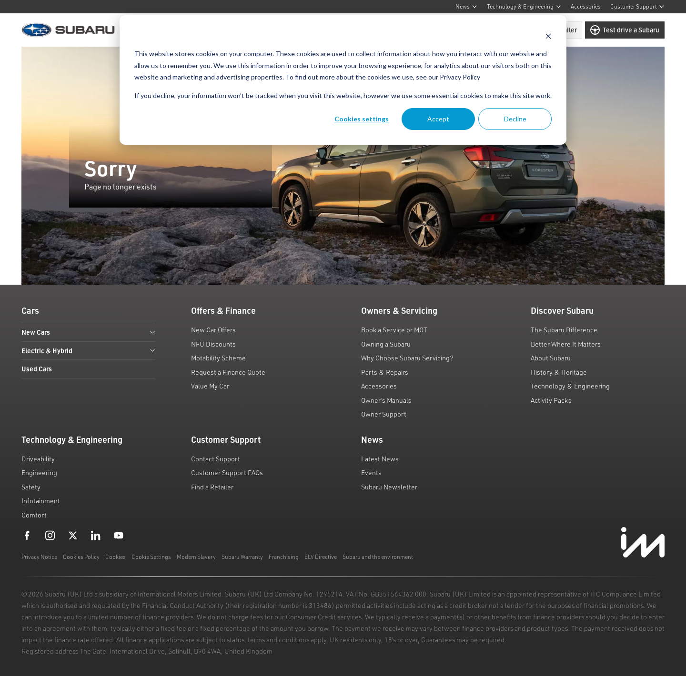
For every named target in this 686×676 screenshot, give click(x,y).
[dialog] (343, 80)
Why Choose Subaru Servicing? (407, 358)
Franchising (284, 556)
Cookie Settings (151, 556)
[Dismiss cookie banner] (548, 36)
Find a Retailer (212, 487)
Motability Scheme (218, 358)
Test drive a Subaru (624, 30)
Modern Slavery (196, 556)
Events (371, 472)
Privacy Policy (460, 77)
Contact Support (215, 459)
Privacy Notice (39, 556)
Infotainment (40, 501)
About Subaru (551, 358)
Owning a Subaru (386, 344)
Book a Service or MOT (394, 330)
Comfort (34, 515)
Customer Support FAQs (227, 472)
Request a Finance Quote (228, 372)
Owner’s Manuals (386, 400)
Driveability (38, 459)
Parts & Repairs (384, 372)
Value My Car (210, 386)
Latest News (380, 459)
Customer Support (637, 6)
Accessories (586, 6)
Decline (515, 119)
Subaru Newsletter (389, 487)
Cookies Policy (81, 556)
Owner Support (383, 414)
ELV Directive (320, 556)
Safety (30, 487)
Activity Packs (551, 400)
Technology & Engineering (524, 6)
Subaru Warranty (242, 556)
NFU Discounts (213, 344)
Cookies (115, 556)
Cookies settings (361, 119)
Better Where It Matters (566, 344)
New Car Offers (213, 330)
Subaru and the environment (378, 556)
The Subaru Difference (564, 330)
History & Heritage (559, 372)
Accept (438, 119)
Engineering (39, 472)
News (466, 6)
